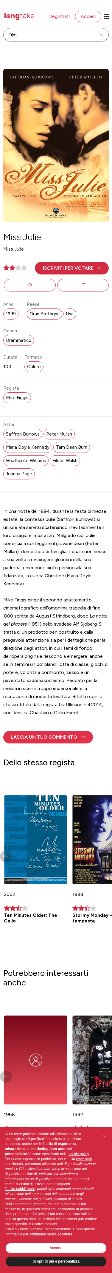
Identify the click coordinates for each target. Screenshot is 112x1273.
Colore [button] (34, 366)
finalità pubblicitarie (20, 1189)
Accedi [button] (88, 16)
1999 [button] (11, 314)
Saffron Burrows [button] (23, 434)
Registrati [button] (59, 16)
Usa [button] (70, 314)
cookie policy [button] (79, 1154)
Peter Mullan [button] (59, 434)
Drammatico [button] (18, 340)
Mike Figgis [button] (17, 397)
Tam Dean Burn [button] (71, 447)
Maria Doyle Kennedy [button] (27, 447)
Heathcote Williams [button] (26, 460)
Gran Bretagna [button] (44, 314)
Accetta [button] (55, 1248)
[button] (71, 268)
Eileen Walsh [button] (64, 460)
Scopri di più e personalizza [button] (56, 1261)
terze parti (84, 1159)
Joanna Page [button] (19, 473)
